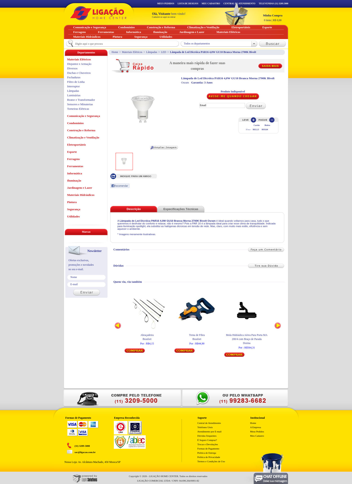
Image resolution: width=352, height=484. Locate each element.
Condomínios (75, 123)
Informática (74, 173)
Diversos (72, 68)
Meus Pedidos (165, 3)
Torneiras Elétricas (78, 108)
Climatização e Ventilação (83, 137)
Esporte (72, 151)
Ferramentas (75, 166)
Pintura (72, 202)
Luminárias (73, 95)
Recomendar (120, 186)
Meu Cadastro (211, 3)
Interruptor (73, 86)
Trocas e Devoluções (207, 444)
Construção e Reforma (81, 130)
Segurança (73, 209)
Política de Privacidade (208, 457)
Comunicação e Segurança (83, 116)
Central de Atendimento (209, 423)
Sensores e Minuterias (80, 104)
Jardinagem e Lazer (79, 187)
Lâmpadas (151, 52)
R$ (272, 18)
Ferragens (73, 159)
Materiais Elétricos (132, 52)
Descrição (134, 209)
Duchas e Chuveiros (79, 72)
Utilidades (73, 216)
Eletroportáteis (76, 144)
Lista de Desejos (188, 3)
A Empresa (255, 427)
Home (115, 52)
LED (163, 52)
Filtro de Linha (76, 81)
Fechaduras (73, 77)
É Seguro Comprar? (207, 440)
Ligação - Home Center (98, 13)
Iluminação (74, 180)
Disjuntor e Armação (79, 64)
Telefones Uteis (205, 427)
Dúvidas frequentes (206, 435)
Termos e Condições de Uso (211, 461)
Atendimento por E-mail (209, 431)
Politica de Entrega (206, 452)
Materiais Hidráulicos (81, 195)
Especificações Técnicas (180, 209)
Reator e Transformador (81, 99)
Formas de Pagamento (208, 448)
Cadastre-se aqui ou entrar (164, 17)
